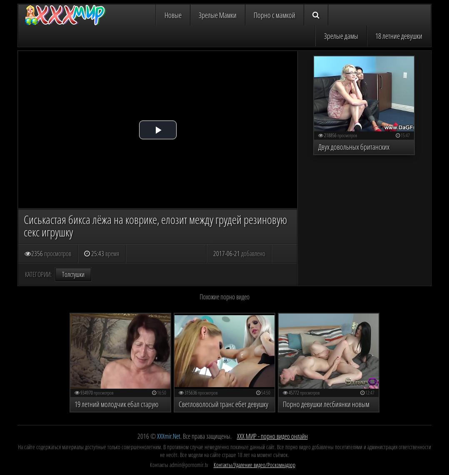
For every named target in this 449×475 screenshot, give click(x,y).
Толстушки (73, 274)
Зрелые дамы (341, 36)
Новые (173, 15)
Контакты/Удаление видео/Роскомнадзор (254, 465)
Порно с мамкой (274, 15)
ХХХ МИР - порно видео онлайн (272, 436)
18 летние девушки (398, 36)
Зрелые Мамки (218, 15)
